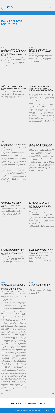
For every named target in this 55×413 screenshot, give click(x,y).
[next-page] (53, 394)
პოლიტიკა (3, 47)
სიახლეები (31, 47)
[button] (52, 7)
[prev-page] (2, 394)
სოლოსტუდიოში (36, 410)
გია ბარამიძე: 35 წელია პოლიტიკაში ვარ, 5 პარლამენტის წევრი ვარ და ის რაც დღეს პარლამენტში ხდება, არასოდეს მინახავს (40, 286)
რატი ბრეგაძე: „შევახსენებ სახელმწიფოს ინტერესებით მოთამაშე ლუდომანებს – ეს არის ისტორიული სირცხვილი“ (13, 144)
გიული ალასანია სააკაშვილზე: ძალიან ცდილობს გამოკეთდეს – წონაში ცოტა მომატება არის (13, 88)
